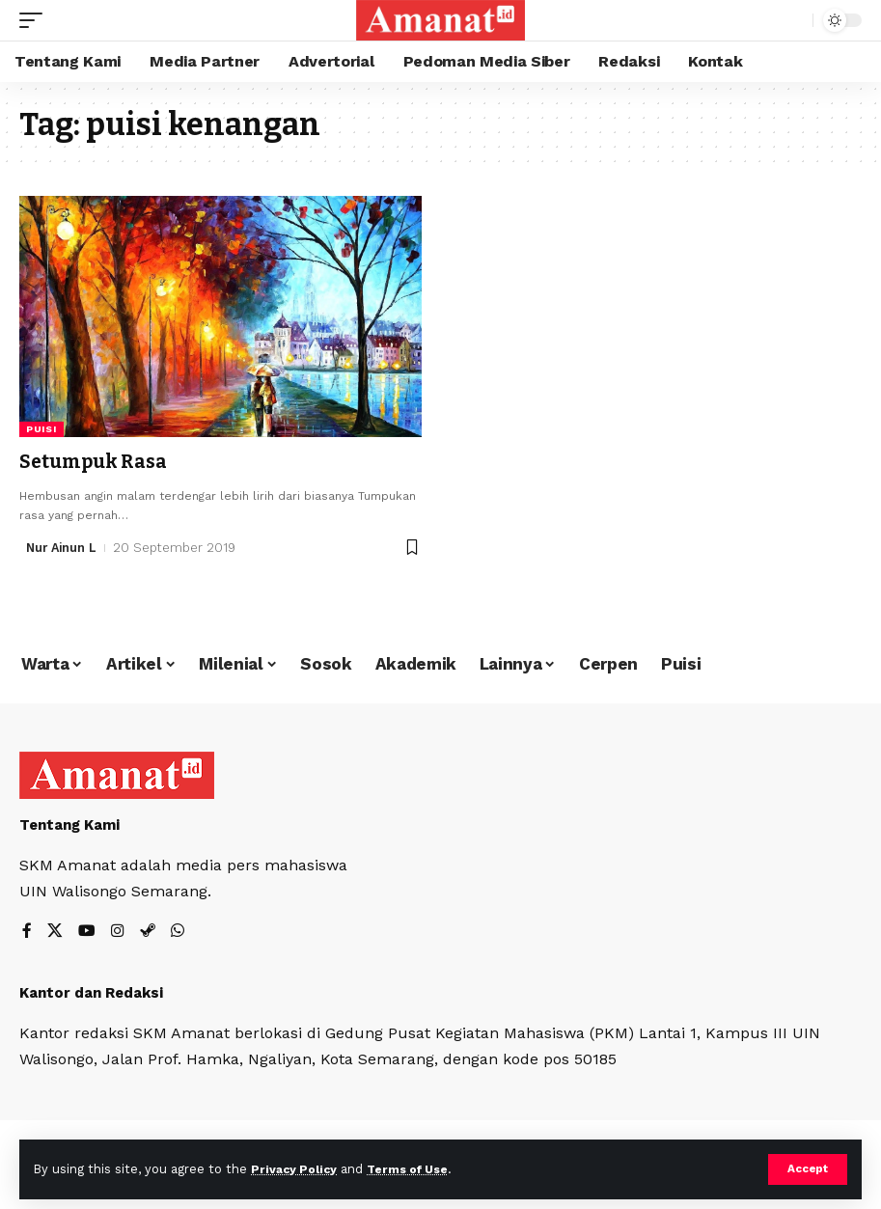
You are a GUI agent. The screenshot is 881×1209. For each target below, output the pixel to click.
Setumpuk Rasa (94, 461)
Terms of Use (416, 1169)
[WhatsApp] (177, 933)
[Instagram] (117, 933)
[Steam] (147, 933)
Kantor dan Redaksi (91, 993)
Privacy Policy (296, 1169)
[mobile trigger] (35, 20)
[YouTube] (86, 933)
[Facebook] (27, 933)
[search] (793, 20)
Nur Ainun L (63, 546)
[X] (55, 933)
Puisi (41, 429)
